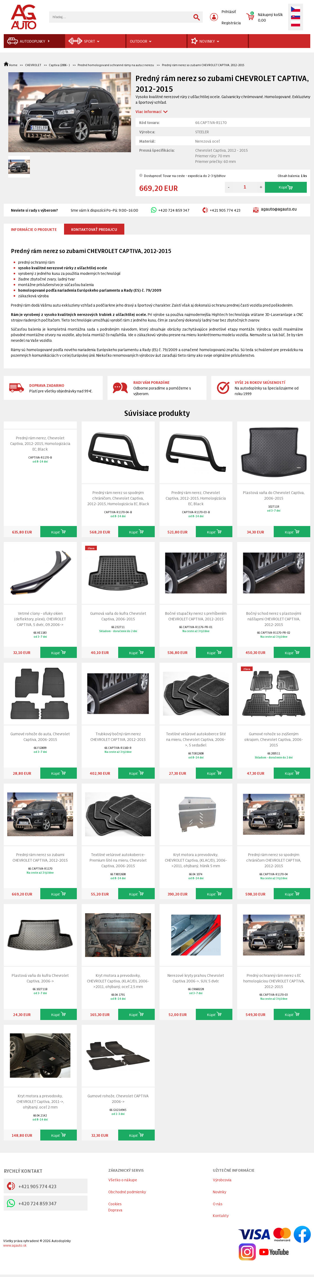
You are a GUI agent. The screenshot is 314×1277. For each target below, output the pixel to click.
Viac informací (148, 111)
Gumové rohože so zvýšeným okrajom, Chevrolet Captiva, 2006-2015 (273, 739)
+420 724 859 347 (170, 210)
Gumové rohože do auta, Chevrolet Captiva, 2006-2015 (40, 736)
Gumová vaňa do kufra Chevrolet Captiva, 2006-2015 (118, 615)
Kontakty (221, 1215)
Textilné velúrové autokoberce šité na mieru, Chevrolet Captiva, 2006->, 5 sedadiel (196, 739)
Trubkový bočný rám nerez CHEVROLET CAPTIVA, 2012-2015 (118, 736)
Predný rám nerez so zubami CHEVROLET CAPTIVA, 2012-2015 (203, 65)
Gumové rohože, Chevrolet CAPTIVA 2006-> (118, 1098)
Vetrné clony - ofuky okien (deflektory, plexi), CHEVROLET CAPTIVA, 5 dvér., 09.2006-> (40, 618)
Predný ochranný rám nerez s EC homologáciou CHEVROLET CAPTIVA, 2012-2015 (274, 980)
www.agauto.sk (14, 1245)
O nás (217, 1203)
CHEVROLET (33, 65)
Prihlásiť (229, 11)
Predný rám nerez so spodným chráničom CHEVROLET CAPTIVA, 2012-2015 (273, 860)
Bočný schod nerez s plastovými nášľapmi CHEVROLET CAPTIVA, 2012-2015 (273, 618)
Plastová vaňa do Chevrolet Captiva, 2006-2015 (274, 495)
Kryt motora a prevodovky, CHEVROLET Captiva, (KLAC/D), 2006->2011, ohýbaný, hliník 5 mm (196, 860)
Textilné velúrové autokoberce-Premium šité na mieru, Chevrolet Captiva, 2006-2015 (118, 860)
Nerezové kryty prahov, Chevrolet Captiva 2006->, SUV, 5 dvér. (196, 977)
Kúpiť (286, 187)
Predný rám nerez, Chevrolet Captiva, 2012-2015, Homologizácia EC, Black (40, 443)
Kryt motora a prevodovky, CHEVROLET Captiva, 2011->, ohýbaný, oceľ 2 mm (40, 1101)
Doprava (115, 1209)
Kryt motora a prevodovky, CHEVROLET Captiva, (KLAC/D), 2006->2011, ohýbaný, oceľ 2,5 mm (118, 980)
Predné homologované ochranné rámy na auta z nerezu (116, 65)
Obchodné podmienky (127, 1191)
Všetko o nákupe (122, 1179)
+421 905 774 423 (221, 210)
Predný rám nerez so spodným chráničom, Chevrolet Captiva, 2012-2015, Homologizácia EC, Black (118, 497)
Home (11, 65)
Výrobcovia (222, 1179)
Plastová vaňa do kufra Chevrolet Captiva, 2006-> (40, 977)
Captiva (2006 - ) (59, 65)
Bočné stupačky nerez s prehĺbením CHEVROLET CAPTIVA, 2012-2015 (195, 615)
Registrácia (231, 22)
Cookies (115, 1203)
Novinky (219, 1191)
